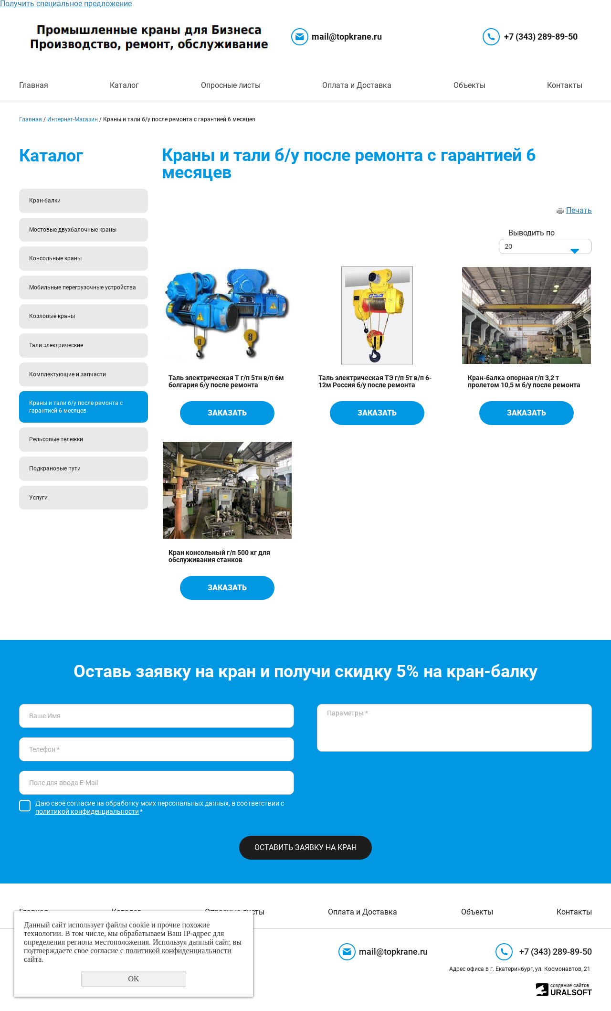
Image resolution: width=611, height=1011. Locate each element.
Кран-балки (45, 200)
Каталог (124, 85)
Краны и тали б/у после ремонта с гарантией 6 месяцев (76, 407)
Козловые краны (52, 316)
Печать (579, 210)
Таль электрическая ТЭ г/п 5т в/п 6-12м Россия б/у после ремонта (375, 381)
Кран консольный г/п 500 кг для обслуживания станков (219, 556)
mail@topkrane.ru (347, 37)
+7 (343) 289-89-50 (541, 37)
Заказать (227, 412)
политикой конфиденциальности (87, 811)
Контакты (564, 85)
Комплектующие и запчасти (67, 374)
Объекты (469, 85)
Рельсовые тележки (56, 439)
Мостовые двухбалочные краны (72, 229)
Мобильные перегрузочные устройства (82, 287)
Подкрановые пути (55, 468)
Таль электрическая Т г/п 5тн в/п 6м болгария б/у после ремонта (226, 381)
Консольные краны (55, 258)
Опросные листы (231, 85)
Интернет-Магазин (72, 119)
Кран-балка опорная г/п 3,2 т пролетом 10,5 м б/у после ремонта (524, 381)
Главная (33, 85)
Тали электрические (56, 345)
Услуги (38, 497)
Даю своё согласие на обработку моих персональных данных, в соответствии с (159, 807)
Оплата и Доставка (356, 85)
